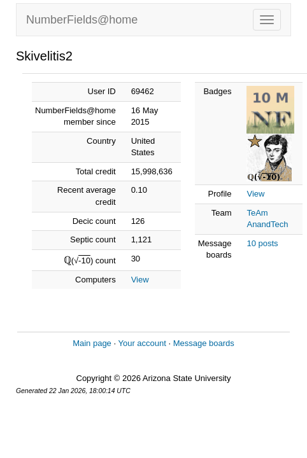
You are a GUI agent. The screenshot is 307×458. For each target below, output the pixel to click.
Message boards (203, 343)
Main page (92, 343)
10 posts (262, 243)
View (140, 279)
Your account (142, 343)
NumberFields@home (82, 19)
